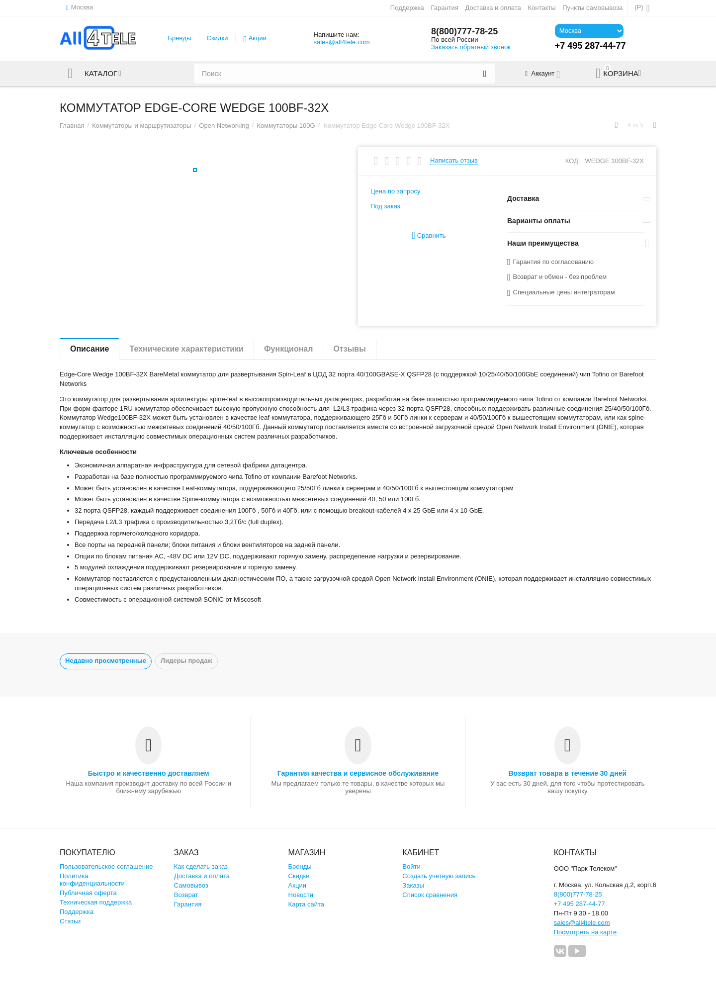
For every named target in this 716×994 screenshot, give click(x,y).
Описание (89, 349)
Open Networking (224, 125)
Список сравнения (429, 895)
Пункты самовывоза (592, 7)
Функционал (288, 349)
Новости (300, 895)
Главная (72, 125)
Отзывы (349, 349)
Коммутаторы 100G (286, 125)
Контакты (541, 7)
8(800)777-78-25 (464, 31)
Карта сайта (306, 904)
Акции (258, 38)
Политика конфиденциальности (92, 879)
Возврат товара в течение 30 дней (567, 773)
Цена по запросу (395, 191)
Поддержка (407, 7)
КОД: (572, 161)
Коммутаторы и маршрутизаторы (141, 125)
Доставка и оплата (493, 7)
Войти (411, 866)
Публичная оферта (88, 893)
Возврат (186, 895)
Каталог (101, 74)
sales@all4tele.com (341, 42)
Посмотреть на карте (585, 932)
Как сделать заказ (201, 866)
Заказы (413, 885)
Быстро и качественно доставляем (148, 773)
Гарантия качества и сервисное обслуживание (358, 773)
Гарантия (444, 7)
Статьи (70, 921)
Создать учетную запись (438, 876)
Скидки (217, 38)
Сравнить (429, 235)
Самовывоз (191, 885)
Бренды (179, 38)
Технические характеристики (186, 349)
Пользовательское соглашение (106, 866)
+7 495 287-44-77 (579, 903)
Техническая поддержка (96, 902)
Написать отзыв (454, 160)
